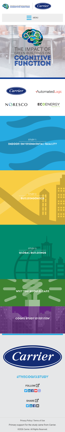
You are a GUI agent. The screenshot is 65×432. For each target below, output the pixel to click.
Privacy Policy (26, 420)
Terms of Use (39, 420)
